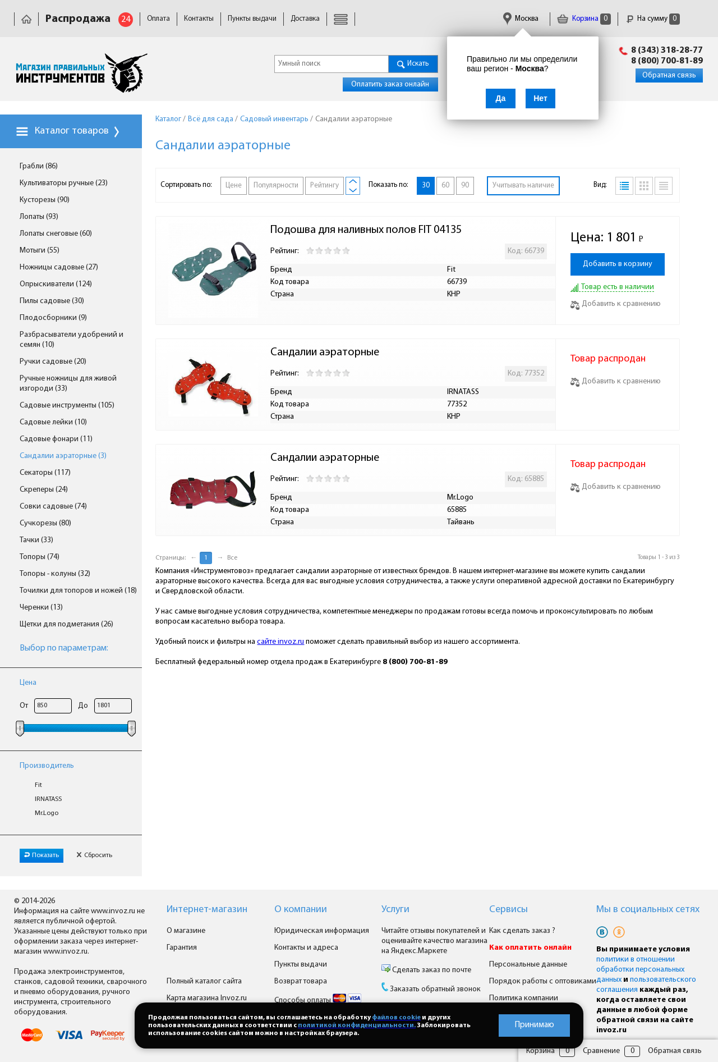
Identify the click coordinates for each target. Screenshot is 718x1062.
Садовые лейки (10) (53, 422)
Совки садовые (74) (53, 506)
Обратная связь (669, 75)
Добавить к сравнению (615, 304)
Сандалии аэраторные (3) (63, 456)
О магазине (186, 931)
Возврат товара (300, 981)
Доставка (305, 18)
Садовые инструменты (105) (67, 405)
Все (232, 558)
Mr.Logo (46, 813)
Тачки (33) (36, 540)
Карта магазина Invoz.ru (207, 998)
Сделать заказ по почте (430, 970)
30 (426, 185)
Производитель (47, 766)
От (24, 706)
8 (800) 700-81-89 (667, 61)
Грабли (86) (39, 166)
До (83, 706)
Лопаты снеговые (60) (56, 234)
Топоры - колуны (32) (55, 574)
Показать (41, 855)
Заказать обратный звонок (435, 989)
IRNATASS (48, 799)
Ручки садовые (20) (53, 362)
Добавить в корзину (617, 264)
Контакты (199, 18)
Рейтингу (324, 185)
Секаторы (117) (45, 473)
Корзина (584, 18)
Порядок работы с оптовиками (542, 981)
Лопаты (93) (39, 217)
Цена (28, 683)
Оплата (158, 18)
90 (465, 185)
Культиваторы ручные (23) (64, 183)
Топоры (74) (39, 557)
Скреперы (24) (44, 490)
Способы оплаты (317, 1000)
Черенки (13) (41, 607)
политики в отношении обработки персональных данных (640, 969)
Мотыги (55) (39, 250)
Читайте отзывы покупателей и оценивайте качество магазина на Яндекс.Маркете (434, 941)
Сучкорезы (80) (45, 523)
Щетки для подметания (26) (66, 624)
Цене (233, 185)
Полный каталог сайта (204, 981)
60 (445, 185)
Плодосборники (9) (53, 318)
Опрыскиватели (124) (56, 284)
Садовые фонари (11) (56, 439)
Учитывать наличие (523, 185)
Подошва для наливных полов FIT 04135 (366, 230)
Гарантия (182, 948)
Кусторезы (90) (45, 200)
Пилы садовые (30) (52, 301)
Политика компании (523, 998)
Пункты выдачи (252, 18)
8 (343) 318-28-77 (667, 50)
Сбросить (94, 855)
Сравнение (601, 1051)
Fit (38, 785)
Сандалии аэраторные (324, 352)
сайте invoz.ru (280, 642)
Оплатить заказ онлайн (390, 84)
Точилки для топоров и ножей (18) (78, 591)
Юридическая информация (321, 931)
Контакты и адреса (306, 948)
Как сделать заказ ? (522, 931)
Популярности (276, 185)
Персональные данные (528, 964)
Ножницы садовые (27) (59, 267)
